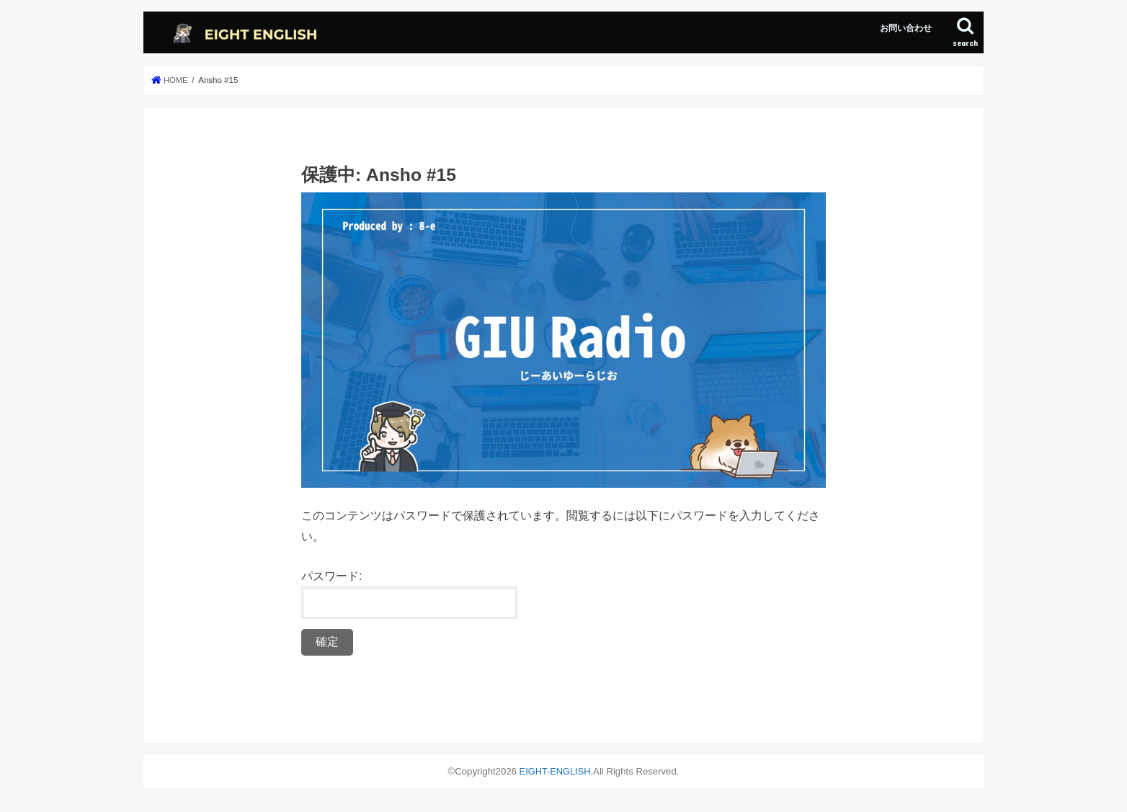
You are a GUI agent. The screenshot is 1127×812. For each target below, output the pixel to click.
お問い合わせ (906, 28)
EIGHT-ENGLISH (555, 771)
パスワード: (409, 594)
